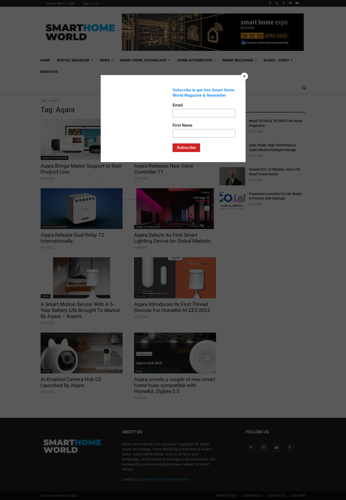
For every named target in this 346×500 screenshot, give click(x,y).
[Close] (244, 76)
